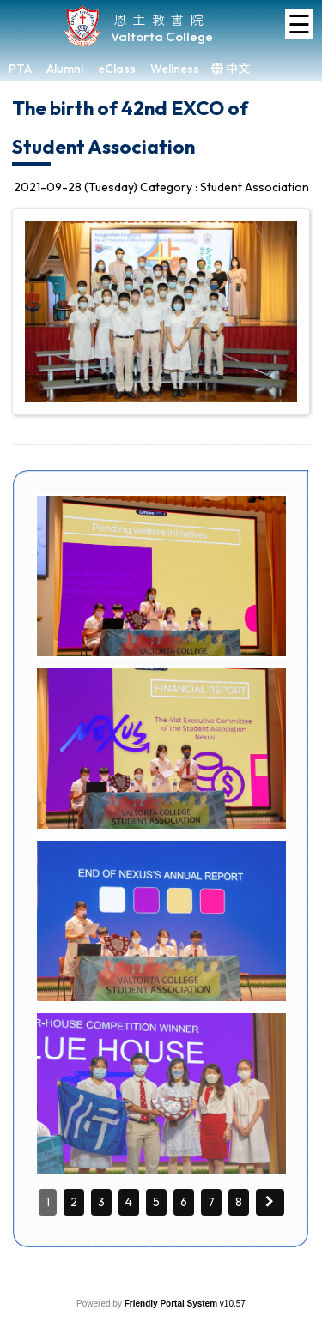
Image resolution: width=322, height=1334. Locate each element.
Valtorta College (162, 36)
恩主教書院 (161, 19)
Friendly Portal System (172, 1303)
